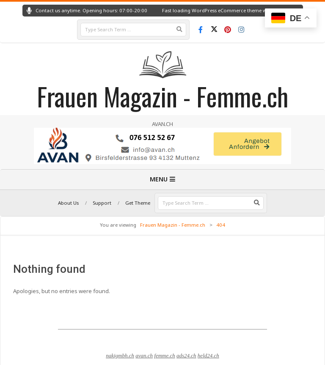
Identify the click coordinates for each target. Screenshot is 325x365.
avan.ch (144, 355)
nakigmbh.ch (120, 355)
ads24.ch (186, 355)
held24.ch (208, 355)
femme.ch (164, 355)
